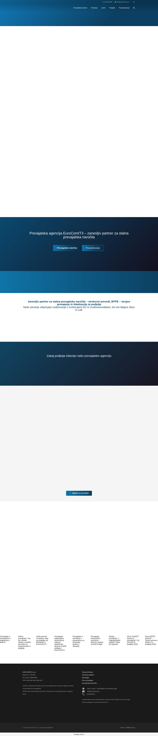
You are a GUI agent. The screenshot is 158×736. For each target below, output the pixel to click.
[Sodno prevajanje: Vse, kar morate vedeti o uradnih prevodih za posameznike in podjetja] (24, 628)
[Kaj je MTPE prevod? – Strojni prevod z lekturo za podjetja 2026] (151, 628)
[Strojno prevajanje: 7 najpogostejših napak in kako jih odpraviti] (115, 628)
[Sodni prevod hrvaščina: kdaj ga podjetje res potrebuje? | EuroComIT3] (42, 628)
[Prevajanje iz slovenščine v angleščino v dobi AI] (6, 628)
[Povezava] (26, 7)
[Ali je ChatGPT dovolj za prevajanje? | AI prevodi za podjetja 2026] (133, 628)
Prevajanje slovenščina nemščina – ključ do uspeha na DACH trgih (97, 640)
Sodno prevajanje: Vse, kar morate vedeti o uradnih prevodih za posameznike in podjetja (24, 642)
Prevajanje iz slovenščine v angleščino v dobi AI (5, 639)
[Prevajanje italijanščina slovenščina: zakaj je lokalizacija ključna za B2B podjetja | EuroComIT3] (60, 628)
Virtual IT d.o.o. (130, 727)
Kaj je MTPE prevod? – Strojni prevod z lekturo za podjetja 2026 (151, 640)
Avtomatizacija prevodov (89, 683)
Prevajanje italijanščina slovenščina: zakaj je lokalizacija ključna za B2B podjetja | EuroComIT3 (60, 643)
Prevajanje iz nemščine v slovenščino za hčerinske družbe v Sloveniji (78, 641)
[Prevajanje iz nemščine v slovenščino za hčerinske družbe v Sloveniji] (79, 628)
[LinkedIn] (134, 2)
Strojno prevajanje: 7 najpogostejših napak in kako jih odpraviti (114, 640)
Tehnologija (85, 677)
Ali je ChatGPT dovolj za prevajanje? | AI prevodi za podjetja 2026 (133, 640)
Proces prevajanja (87, 680)
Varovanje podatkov (88, 675)
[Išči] (134, 7)
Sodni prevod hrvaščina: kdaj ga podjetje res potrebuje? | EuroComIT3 (42, 640)
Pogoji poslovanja (87, 672)
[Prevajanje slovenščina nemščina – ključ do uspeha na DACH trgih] (97, 628)
